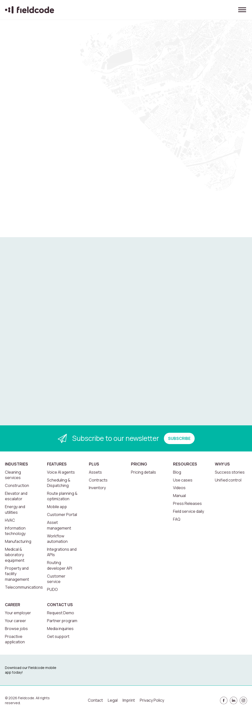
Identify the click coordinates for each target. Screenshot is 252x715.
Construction (17, 485)
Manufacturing (18, 541)
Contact (95, 700)
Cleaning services (13, 474)
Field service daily (188, 511)
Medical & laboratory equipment (14, 555)
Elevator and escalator (16, 496)
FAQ (176, 519)
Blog (177, 472)
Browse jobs (16, 628)
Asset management (59, 525)
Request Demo (60, 612)
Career (12, 604)
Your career (15, 620)
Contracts (98, 480)
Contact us (60, 604)
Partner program (62, 620)
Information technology (15, 530)
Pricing (139, 464)
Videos (179, 487)
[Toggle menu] (242, 10)
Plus (94, 464)
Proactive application (15, 639)
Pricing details (143, 472)
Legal (113, 700)
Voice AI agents (61, 472)
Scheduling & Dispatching (58, 482)
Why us (222, 464)
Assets (95, 472)
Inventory (97, 487)
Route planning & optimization (62, 496)
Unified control (228, 480)
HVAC (10, 520)
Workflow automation (57, 538)
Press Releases (187, 503)
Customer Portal (62, 514)
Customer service (56, 578)
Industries (16, 464)
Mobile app (57, 506)
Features (57, 464)
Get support (58, 636)
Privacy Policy (152, 700)
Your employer (18, 612)
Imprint (129, 700)
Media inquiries (60, 628)
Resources (185, 464)
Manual (179, 495)
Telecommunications (24, 587)
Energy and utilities (15, 509)
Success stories (230, 472)
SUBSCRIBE (179, 438)
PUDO (52, 589)
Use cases (182, 480)
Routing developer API (59, 565)
